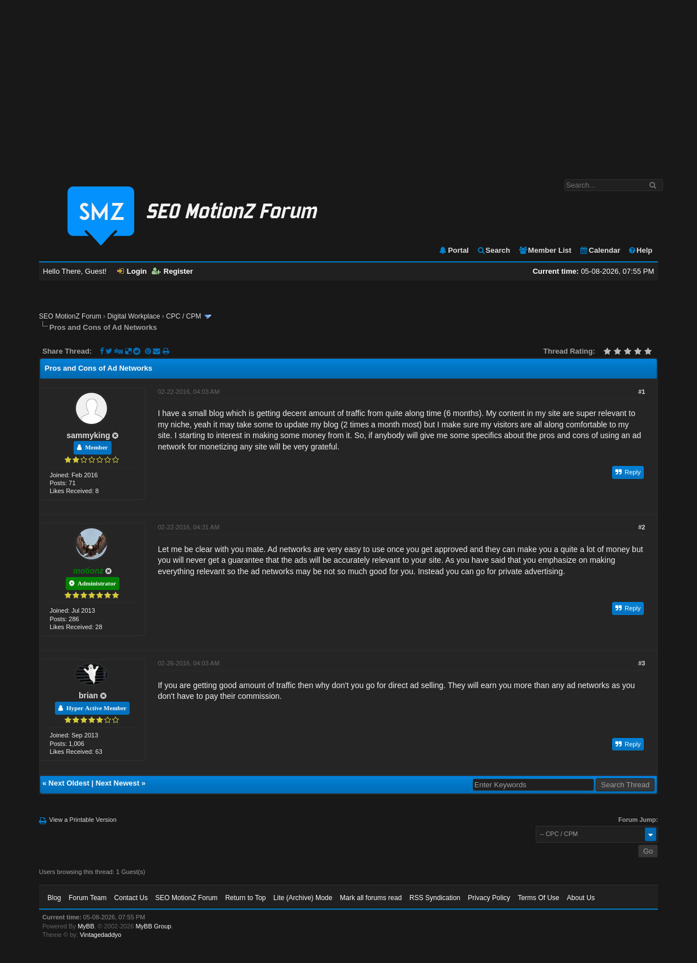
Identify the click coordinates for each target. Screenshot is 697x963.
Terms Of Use (538, 898)
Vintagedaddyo (100, 934)
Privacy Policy (489, 898)
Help (640, 250)
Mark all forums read (370, 898)
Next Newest (117, 783)
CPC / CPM (183, 316)
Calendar (600, 250)
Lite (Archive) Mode (302, 898)
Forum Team (87, 898)
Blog (54, 898)
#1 (641, 391)
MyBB (86, 926)
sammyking (88, 435)
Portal (453, 250)
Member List (545, 250)
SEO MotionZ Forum (70, 316)
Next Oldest (69, 783)
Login (132, 271)
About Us (581, 898)
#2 (641, 527)
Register (172, 271)
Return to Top (245, 898)
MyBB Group (153, 926)
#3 (641, 663)
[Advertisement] (349, 84)
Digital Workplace (133, 316)
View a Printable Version (83, 819)
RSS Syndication (434, 898)
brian (88, 695)
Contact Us (131, 898)
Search (493, 250)
